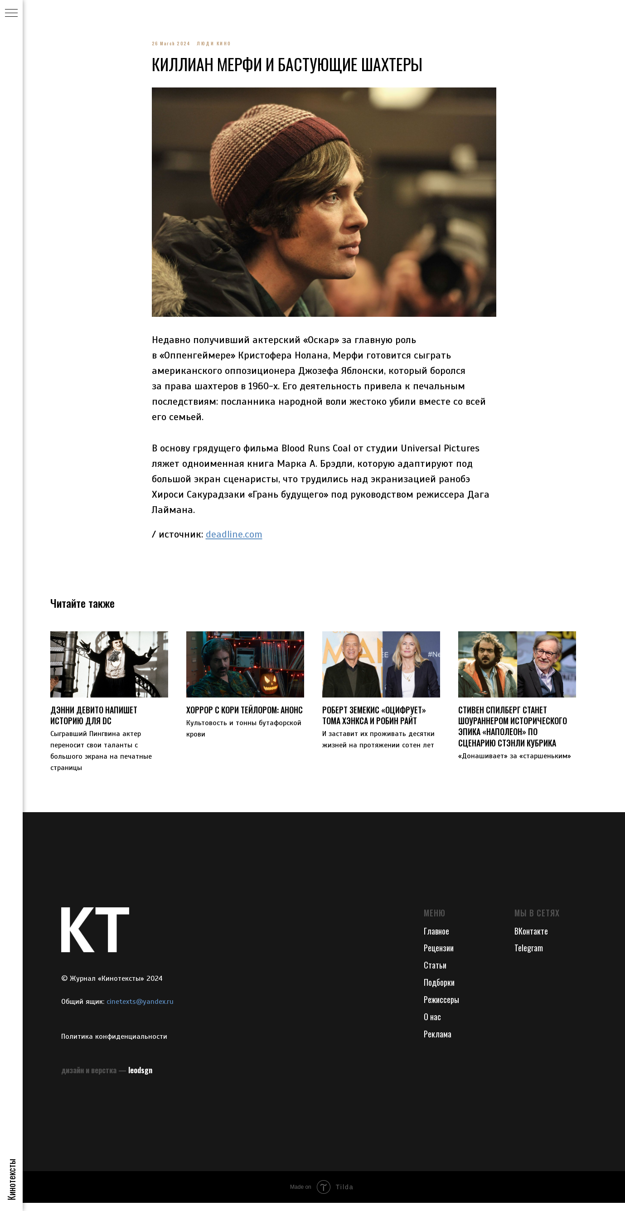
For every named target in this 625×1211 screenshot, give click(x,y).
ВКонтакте (531, 939)
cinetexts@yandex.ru (140, 1010)
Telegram (528, 956)
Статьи (435, 973)
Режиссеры (441, 1008)
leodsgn (140, 1078)
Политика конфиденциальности (114, 1044)
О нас (432, 1025)
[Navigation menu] (11, 13)
